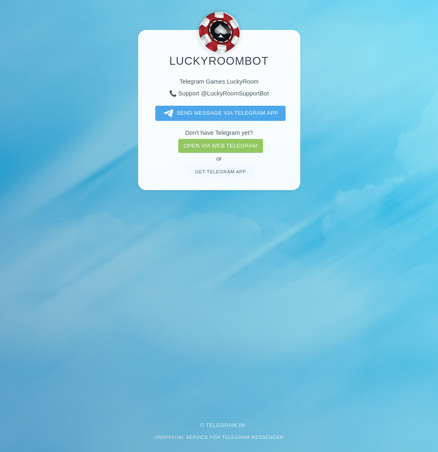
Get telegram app (220, 171)
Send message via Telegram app (219, 113)
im (241, 425)
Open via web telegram (220, 146)
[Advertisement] (219, 300)
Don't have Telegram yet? (219, 132)
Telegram (221, 425)
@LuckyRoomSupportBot (235, 93)
